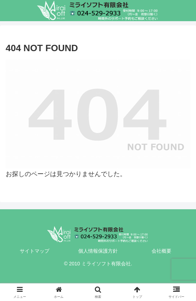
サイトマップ (34, 251)
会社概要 (161, 251)
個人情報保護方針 (98, 251)
